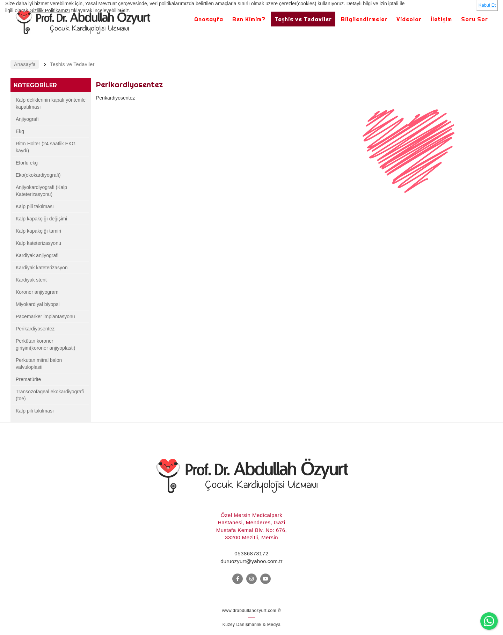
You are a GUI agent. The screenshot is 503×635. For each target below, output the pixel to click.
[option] (409, 159)
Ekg (20, 131)
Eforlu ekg (27, 163)
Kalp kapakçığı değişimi (41, 218)
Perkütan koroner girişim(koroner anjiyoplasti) (45, 344)
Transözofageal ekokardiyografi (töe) (50, 395)
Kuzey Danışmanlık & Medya (252, 624)
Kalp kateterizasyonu (38, 243)
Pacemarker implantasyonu (45, 316)
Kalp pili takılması (35, 206)
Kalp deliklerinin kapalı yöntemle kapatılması (51, 103)
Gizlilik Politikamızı (49, 10)
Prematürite (28, 379)
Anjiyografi (27, 119)
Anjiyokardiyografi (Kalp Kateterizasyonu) (41, 190)
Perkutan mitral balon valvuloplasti (39, 363)
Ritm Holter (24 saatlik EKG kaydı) (45, 147)
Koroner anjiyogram (37, 292)
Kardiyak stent (31, 280)
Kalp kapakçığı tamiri (38, 231)
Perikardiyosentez (35, 328)
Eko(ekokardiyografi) (38, 175)
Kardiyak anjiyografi (37, 255)
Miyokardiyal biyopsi (37, 304)
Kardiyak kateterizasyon (42, 267)
